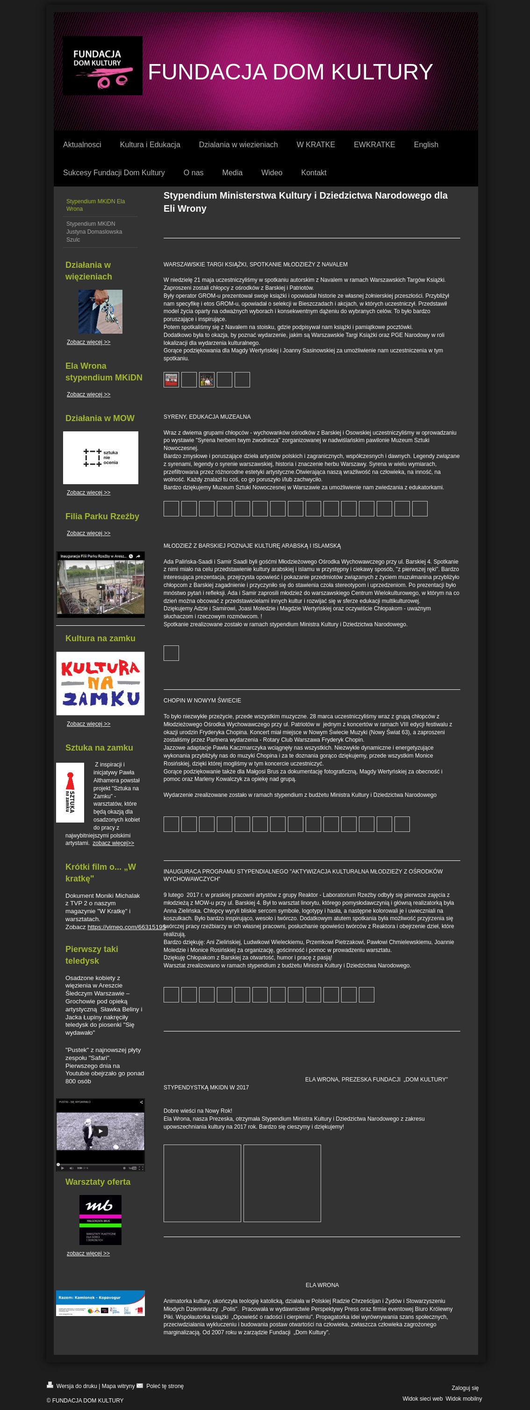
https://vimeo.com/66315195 (126, 926)
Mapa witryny (118, 1386)
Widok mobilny (463, 1399)
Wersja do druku (72, 1385)
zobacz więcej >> (88, 1253)
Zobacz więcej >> (88, 342)
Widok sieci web (422, 1399)
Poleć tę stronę (160, 1385)
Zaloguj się (465, 1388)
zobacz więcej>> (113, 843)
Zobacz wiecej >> (88, 492)
